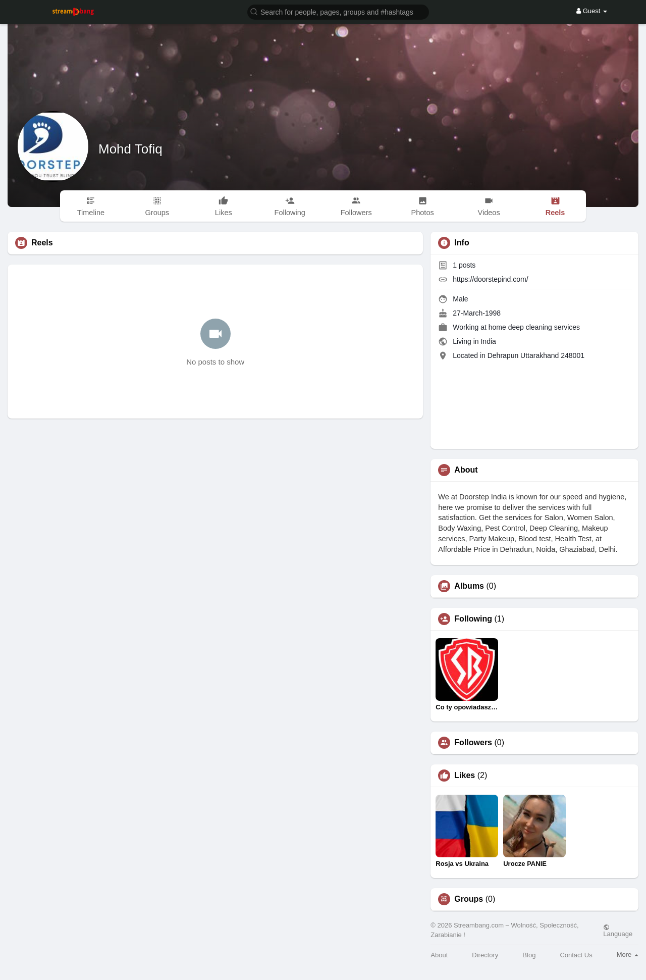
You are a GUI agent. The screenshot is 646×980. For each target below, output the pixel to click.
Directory (485, 955)
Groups (468, 899)
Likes (464, 775)
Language (617, 930)
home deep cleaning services (534, 327)
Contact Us (576, 955)
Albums (469, 586)
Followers (473, 743)
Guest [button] (591, 11)
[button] (338, 11)
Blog (528, 955)
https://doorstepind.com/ (490, 279)
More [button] (627, 954)
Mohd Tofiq (130, 149)
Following (473, 619)
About (439, 955)
